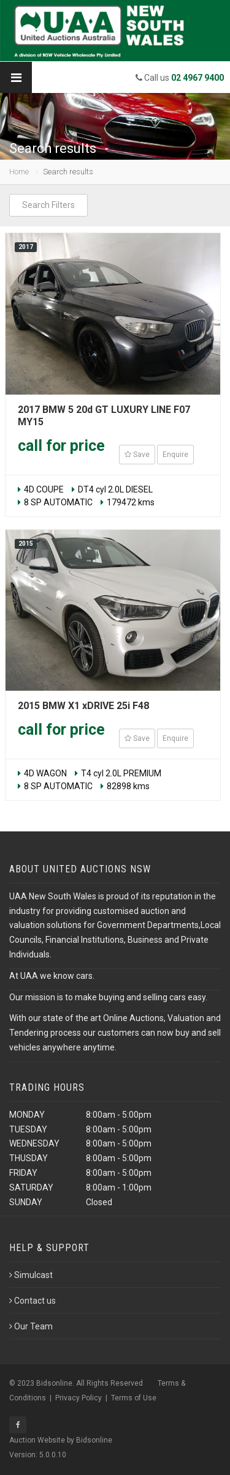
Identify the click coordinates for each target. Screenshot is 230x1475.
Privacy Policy (78, 1398)
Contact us (32, 1301)
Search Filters (48, 205)
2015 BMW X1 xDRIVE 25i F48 (83, 705)
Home (19, 171)
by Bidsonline (89, 1440)
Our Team (31, 1326)
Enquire (175, 454)
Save (137, 454)
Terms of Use (133, 1398)
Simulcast (31, 1275)
